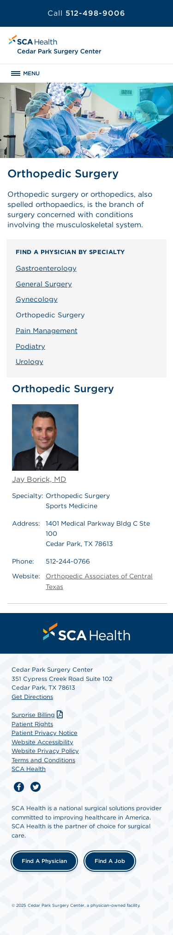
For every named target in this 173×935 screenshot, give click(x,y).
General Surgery (44, 284)
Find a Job (110, 860)
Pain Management (47, 331)
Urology (29, 362)
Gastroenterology (46, 268)
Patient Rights (32, 724)
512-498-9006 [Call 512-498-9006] (86, 13)
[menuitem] (87, 631)
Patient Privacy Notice (45, 732)
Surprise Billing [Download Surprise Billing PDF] (38, 714)
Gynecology (37, 299)
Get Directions (32, 696)
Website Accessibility (42, 742)
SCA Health (29, 768)
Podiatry (30, 346)
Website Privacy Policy (45, 750)
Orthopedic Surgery (50, 315)
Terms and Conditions (43, 760)
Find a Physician (44, 860)
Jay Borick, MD (45, 444)
